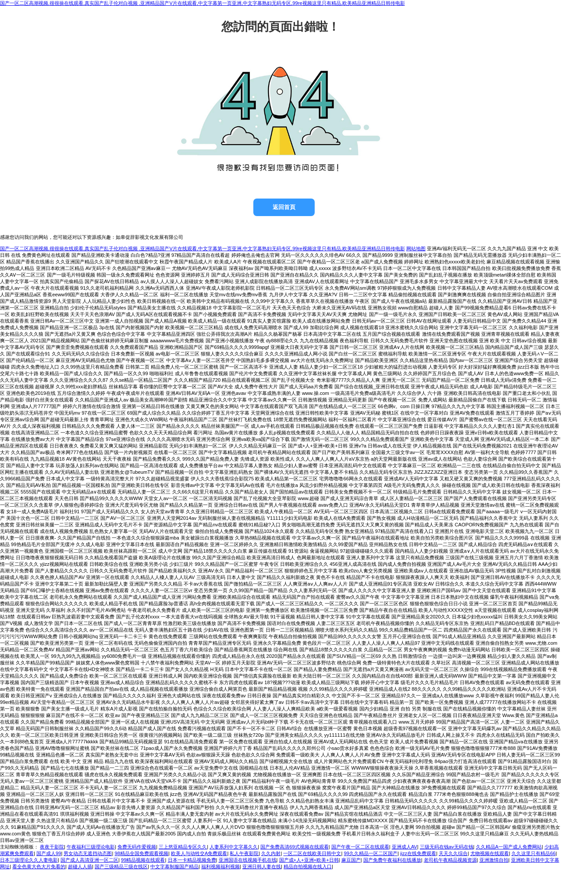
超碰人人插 (80, 866)
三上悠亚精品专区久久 (183, 846)
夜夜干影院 (52, 846)
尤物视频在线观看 (489, 853)
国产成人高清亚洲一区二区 (89, 860)
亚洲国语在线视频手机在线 (248, 860)
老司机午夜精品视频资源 (450, 860)
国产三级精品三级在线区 (121, 866)
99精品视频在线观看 (143, 860)
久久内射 (270, 853)
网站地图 (416, 248)
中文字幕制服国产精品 (174, 866)
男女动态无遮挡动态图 (88, 853)
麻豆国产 (351, 860)
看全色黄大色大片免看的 (38, 866)
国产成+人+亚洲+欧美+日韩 (309, 860)
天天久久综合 (453, 853)
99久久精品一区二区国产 (371, 853)
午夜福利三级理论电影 (91, 846)
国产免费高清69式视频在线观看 (294, 846)
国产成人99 (48, 853)
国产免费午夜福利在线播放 (392, 860)
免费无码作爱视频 (136, 846)
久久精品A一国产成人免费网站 (509, 846)
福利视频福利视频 (220, 866)
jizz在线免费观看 (418, 853)
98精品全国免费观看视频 (141, 853)
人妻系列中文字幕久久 (233, 846)
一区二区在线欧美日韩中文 (312, 853)
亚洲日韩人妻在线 (261, 866)
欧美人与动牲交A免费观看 (199, 853)
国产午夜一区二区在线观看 (360, 846)
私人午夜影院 (244, 853)
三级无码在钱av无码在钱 (446, 846)
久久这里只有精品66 (533, 853)
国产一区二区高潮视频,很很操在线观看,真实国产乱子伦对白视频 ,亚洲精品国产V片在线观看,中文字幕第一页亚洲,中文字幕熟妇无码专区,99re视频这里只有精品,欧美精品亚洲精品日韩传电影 (202, 3)
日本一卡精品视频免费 (192, 860)
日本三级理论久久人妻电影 (29, 860)
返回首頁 (284, 207)
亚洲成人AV (404, 846)
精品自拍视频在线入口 (308, 866)
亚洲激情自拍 (493, 860)
